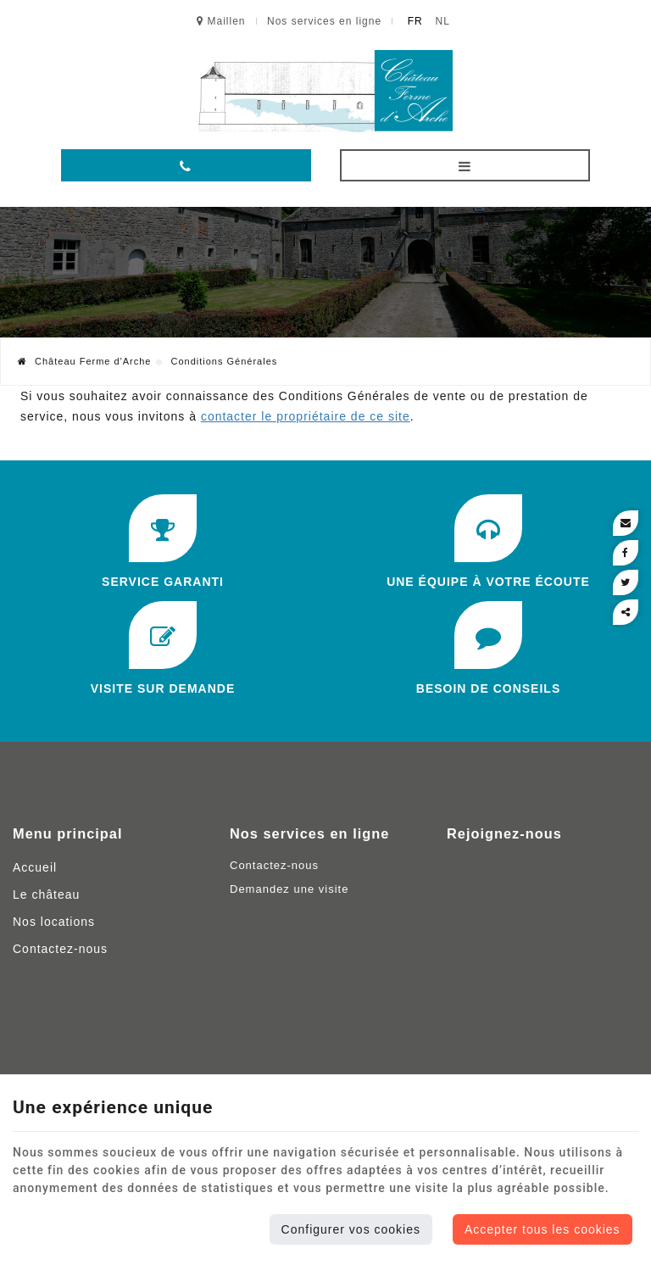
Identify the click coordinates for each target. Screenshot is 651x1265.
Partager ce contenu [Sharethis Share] (625, 612)
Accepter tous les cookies (542, 1229)
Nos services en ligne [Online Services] (324, 21)
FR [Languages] (415, 21)
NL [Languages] (443, 21)
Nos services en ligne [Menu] (309, 833)
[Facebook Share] (625, 553)
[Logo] (325, 91)
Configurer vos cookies (350, 1229)
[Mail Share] (625, 523)
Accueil (35, 867)
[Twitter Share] (625, 582)
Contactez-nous (60, 949)
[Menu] (465, 165)
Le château (46, 894)
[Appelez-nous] (186, 165)
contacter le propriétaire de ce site (305, 416)
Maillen (221, 21)
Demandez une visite (289, 889)
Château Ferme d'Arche (85, 361)
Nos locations (54, 921)
